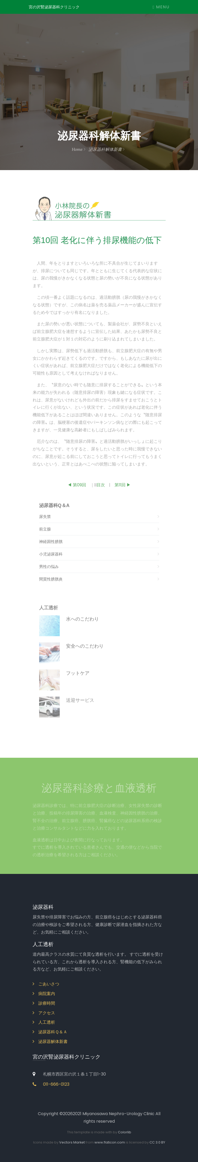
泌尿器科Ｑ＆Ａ (50, 1032)
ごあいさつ (46, 984)
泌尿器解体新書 (50, 1042)
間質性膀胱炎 (99, 585)
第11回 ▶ (123, 487)
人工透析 (44, 1022)
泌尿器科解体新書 (106, 149)
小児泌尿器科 (99, 560)
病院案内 (44, 994)
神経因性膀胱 (99, 547)
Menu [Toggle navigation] (161, 7)
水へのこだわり (82, 626)
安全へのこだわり (85, 653)
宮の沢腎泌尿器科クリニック (54, 7)
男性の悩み (99, 572)
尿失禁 (99, 522)
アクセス (44, 1013)
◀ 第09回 (77, 487)
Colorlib (124, 1132)
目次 (101, 487)
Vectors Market (72, 1142)
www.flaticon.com (109, 1142)
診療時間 (44, 1003)
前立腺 (99, 535)
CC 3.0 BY (157, 1142)
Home (78, 149)
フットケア (77, 680)
